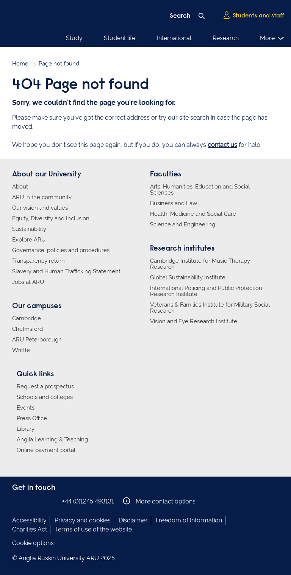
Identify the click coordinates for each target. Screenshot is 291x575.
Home (20, 63)
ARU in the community (42, 197)
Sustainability (29, 229)
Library (25, 428)
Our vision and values (40, 207)
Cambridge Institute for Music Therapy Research (200, 263)
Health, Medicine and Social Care (193, 213)
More (272, 38)
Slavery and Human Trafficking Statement (66, 271)
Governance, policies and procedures (61, 250)
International (174, 38)
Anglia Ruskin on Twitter (40, 501)
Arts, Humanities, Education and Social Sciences (200, 189)
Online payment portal (46, 450)
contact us (222, 144)
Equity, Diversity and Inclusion (50, 218)
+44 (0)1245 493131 (88, 501)
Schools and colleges (45, 397)
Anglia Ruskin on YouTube (51, 501)
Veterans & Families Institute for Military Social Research (210, 307)
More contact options (159, 501)
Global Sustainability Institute (187, 277)
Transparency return (38, 260)
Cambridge (26, 318)
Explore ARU (28, 239)
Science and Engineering (182, 224)
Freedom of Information (189, 520)
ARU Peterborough (37, 339)
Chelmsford (27, 329)
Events (25, 407)
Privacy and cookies (83, 520)
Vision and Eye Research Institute (193, 321)
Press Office (32, 418)
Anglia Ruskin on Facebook (17, 501)
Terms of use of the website (93, 529)
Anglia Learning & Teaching (52, 439)
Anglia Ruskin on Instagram (28, 501)
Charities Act (29, 529)
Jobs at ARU (28, 282)
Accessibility (29, 520)
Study (74, 38)
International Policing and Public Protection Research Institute (206, 291)
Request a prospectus (45, 386)
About (20, 186)
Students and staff (253, 15)
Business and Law (173, 203)
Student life (119, 38)
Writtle (21, 350)
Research (226, 38)
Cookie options (33, 543)
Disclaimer (133, 520)
